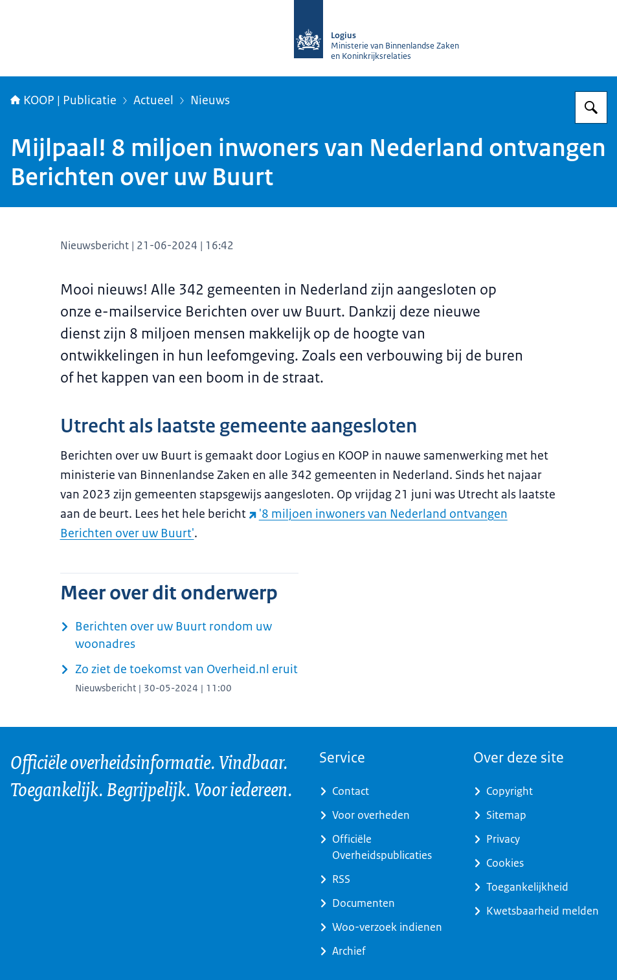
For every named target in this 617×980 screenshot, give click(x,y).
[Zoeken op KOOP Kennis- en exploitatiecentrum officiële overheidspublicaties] (591, 107)
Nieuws (210, 100)
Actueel (153, 100)
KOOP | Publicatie (63, 100)
